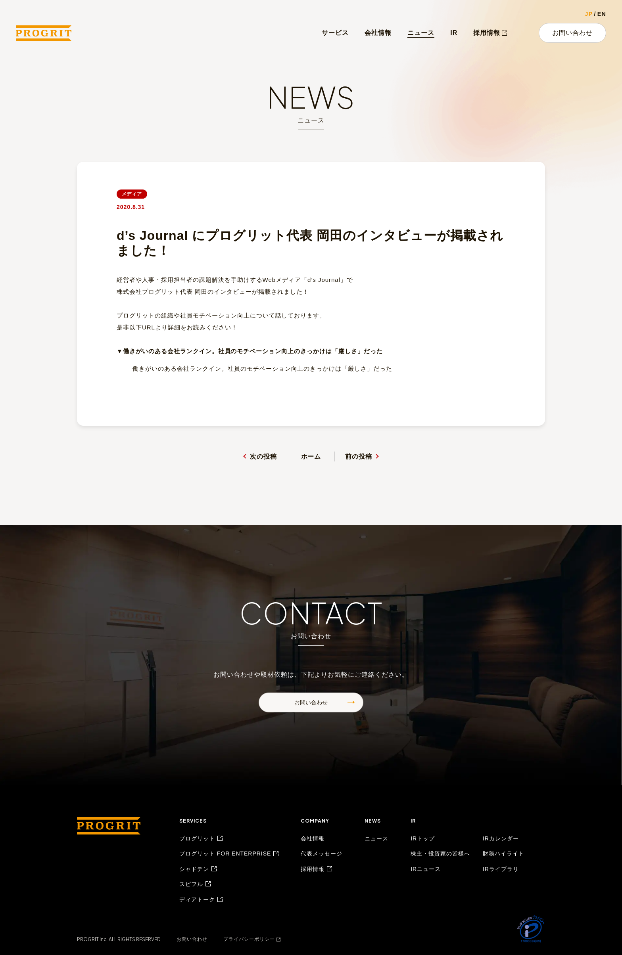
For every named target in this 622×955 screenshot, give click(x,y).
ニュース (420, 32)
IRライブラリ (501, 869)
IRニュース (426, 869)
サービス (335, 32)
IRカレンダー (501, 838)
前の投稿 (358, 456)
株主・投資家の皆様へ (440, 853)
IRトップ (423, 838)
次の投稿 (263, 456)
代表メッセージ (321, 853)
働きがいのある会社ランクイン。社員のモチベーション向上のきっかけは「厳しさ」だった (262, 368)
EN (601, 14)
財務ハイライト (503, 853)
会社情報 (378, 32)
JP (589, 14)
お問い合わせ (572, 32)
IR (453, 32)
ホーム (311, 456)
